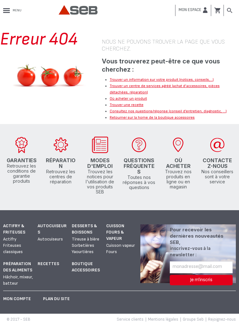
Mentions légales (163, 319)
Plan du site (56, 298)
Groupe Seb (193, 319)
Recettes (48, 263)
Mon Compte (17, 298)
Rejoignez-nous (222, 319)
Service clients (130, 319)
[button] (193, 10)
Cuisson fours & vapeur (115, 232)
